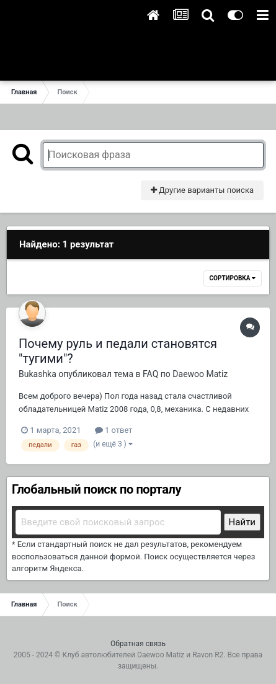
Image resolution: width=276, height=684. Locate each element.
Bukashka (37, 374)
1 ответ (114, 430)
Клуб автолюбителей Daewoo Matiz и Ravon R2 (142, 655)
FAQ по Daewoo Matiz (185, 374)
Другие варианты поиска (202, 190)
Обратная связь (138, 643)
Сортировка (233, 278)
